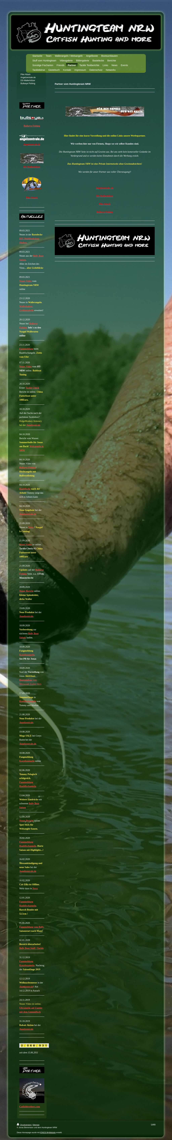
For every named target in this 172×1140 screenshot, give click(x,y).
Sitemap (36, 1125)
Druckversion (24, 1125)
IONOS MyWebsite (48, 1132)
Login (153, 1124)
